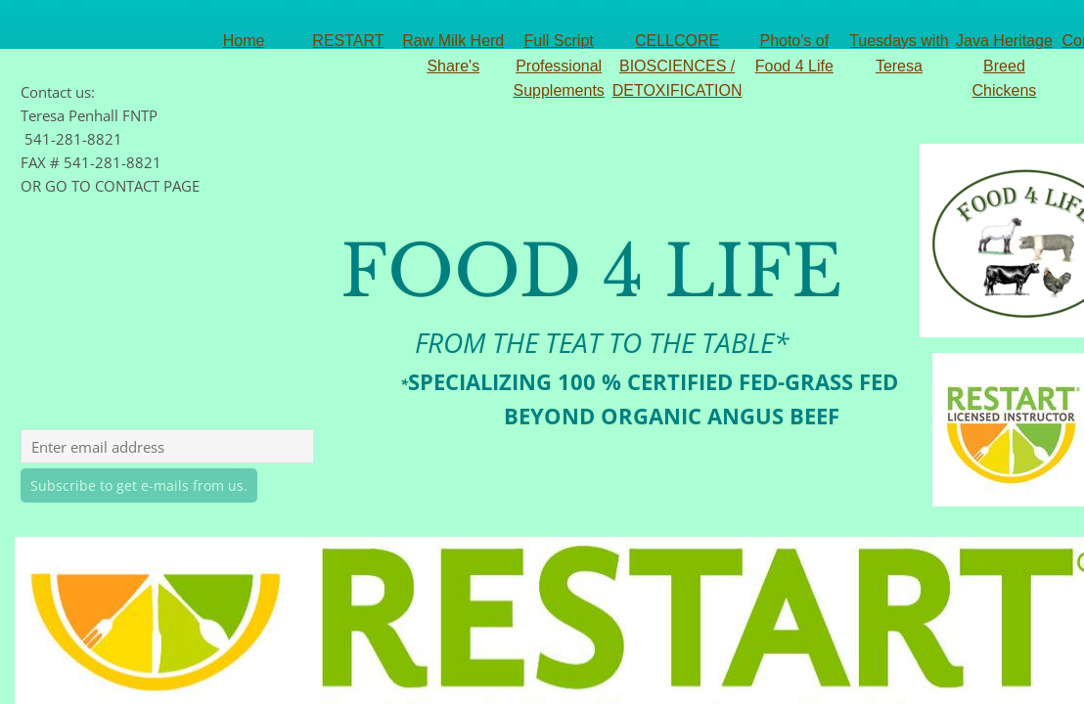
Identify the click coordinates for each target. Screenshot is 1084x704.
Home (244, 40)
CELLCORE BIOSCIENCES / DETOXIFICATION (677, 65)
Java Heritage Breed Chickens (1004, 65)
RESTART (348, 40)
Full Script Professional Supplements (558, 65)
